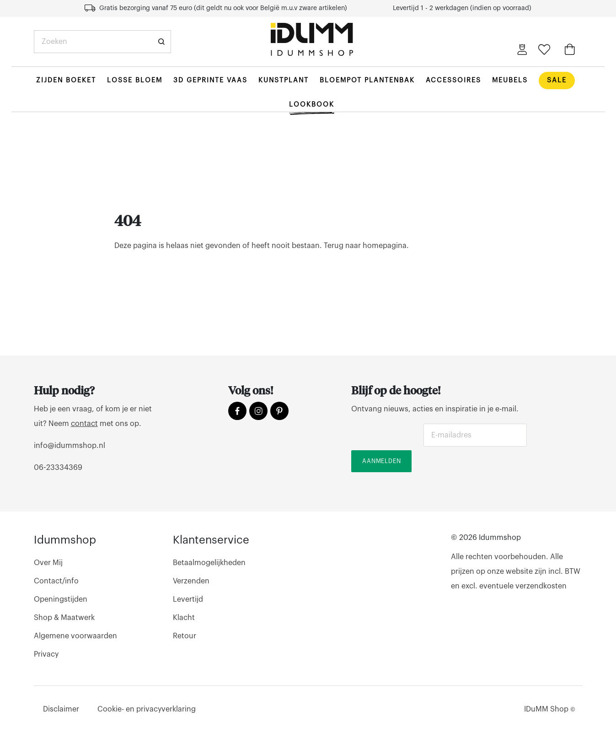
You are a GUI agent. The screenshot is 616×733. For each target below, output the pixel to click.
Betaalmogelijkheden (209, 562)
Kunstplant (283, 80)
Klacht (184, 617)
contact (84, 423)
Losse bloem (134, 80)
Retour (184, 636)
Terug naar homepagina (365, 245)
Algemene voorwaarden (75, 636)
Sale (557, 80)
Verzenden (191, 581)
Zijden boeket (66, 80)
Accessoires (453, 80)
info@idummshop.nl (69, 445)
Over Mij (48, 562)
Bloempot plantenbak (367, 80)
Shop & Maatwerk (64, 617)
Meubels (510, 80)
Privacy (46, 654)
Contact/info (56, 581)
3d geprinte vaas (210, 80)
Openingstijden (60, 599)
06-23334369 (58, 467)
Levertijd (188, 599)
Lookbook (311, 104)
